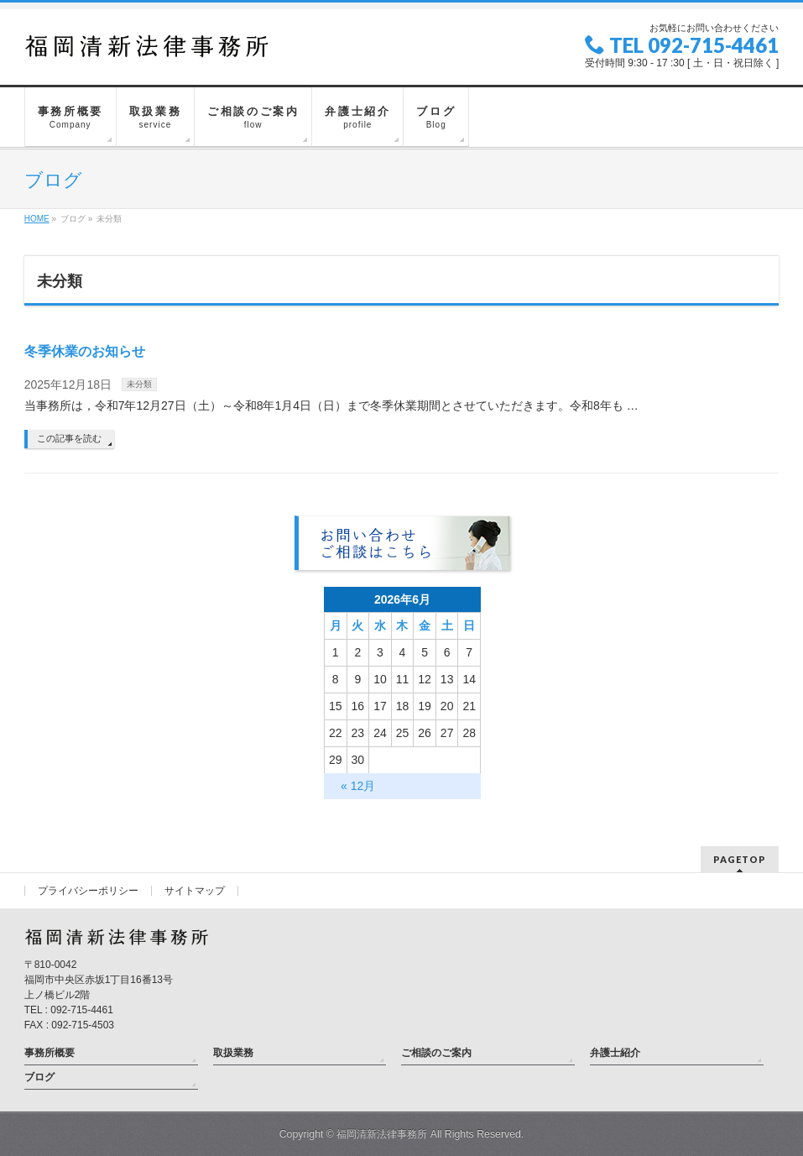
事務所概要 (49, 1053)
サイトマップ (194, 891)
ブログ (39, 1077)
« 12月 (358, 785)
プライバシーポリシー (88, 891)
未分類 (139, 384)
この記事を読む (69, 438)
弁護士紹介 (615, 1053)
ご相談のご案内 (436, 1053)
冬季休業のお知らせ (84, 351)
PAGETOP (739, 859)
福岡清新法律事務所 (381, 1134)
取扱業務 (233, 1053)
